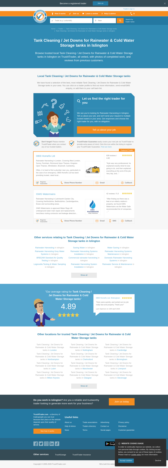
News (67, 430)
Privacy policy (123, 422)
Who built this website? (108, 464)
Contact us (104, 426)
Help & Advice (70, 426)
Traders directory (89, 426)
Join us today (122, 401)
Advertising (104, 422)
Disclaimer (122, 426)
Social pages (105, 430)
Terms (85, 430)
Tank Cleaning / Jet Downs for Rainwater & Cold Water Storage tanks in (49, 347)
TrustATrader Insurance (81, 455)
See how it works (47, 431)
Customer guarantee (126, 430)
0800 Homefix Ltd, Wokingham (108, 298)
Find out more (106, 147)
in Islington (49, 248)
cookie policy (136, 455)
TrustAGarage (60, 455)
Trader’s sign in (129, 9)
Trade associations (90, 422)
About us (68, 422)
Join (100, 3)
